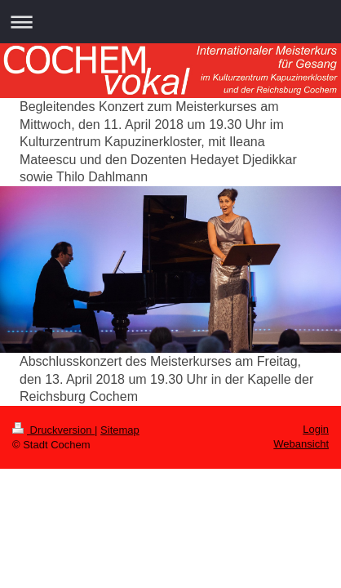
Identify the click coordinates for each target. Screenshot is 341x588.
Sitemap (120, 430)
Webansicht (301, 444)
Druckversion (53, 430)
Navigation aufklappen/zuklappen (170, 21)
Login (316, 429)
